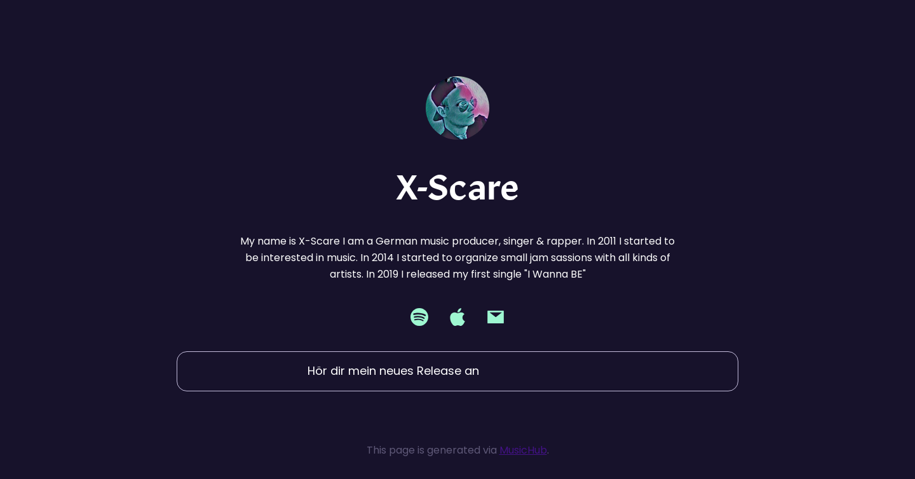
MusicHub (523, 450)
